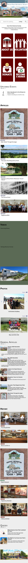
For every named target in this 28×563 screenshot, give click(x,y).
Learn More (14, 555)
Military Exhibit (5, 519)
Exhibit (3, 499)
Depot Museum (5, 482)
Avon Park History (14, 552)
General (3, 140)
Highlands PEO (5, 215)
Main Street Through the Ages (9, 142)
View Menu (14, 274)
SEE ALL (3, 88)
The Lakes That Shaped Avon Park (10, 161)
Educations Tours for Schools (15, 377)
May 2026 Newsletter (13, 357)
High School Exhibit (6, 501)
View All (24, 292)
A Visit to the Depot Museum (15, 369)
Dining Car (14, 271)
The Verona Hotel (5, 197)
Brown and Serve (5, 445)
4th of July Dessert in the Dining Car (16, 92)
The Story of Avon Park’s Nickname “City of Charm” (12, 179)
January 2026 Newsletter (14, 346)
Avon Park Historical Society (17, 4)
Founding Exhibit (5, 427)
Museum (2, 480)
